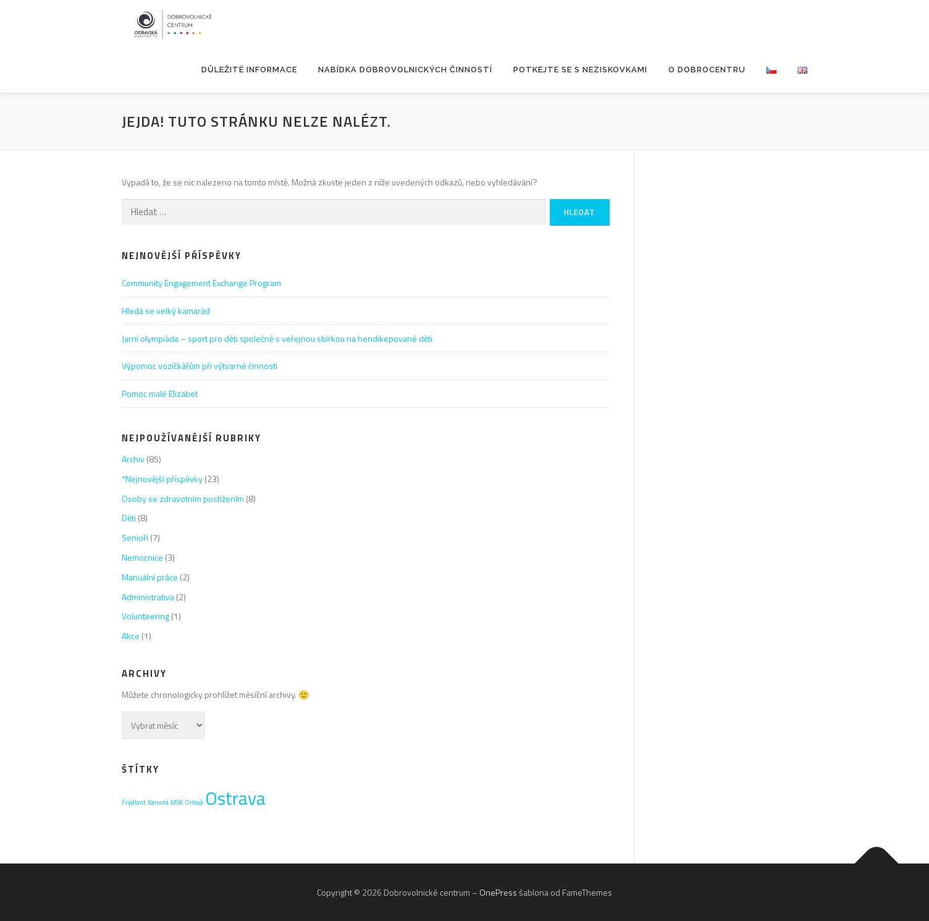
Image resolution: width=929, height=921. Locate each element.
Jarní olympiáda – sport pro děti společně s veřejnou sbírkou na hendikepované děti (277, 338)
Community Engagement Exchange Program (201, 282)
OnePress (498, 892)
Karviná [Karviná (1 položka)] (158, 802)
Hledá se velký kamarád (166, 310)
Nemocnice (142, 557)
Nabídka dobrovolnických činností (405, 69)
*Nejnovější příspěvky (162, 478)
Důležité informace (249, 69)
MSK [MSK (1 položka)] (176, 802)
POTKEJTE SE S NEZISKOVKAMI (580, 69)
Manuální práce (150, 577)
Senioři (135, 537)
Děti (129, 517)
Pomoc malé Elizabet (160, 393)
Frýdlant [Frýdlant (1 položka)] (134, 802)
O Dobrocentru (707, 69)
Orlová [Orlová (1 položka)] (194, 802)
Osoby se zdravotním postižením (183, 498)
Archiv (133, 458)
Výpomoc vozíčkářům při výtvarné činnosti (199, 365)
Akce (131, 635)
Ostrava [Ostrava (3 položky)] (235, 798)
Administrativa (148, 596)
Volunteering (145, 615)
